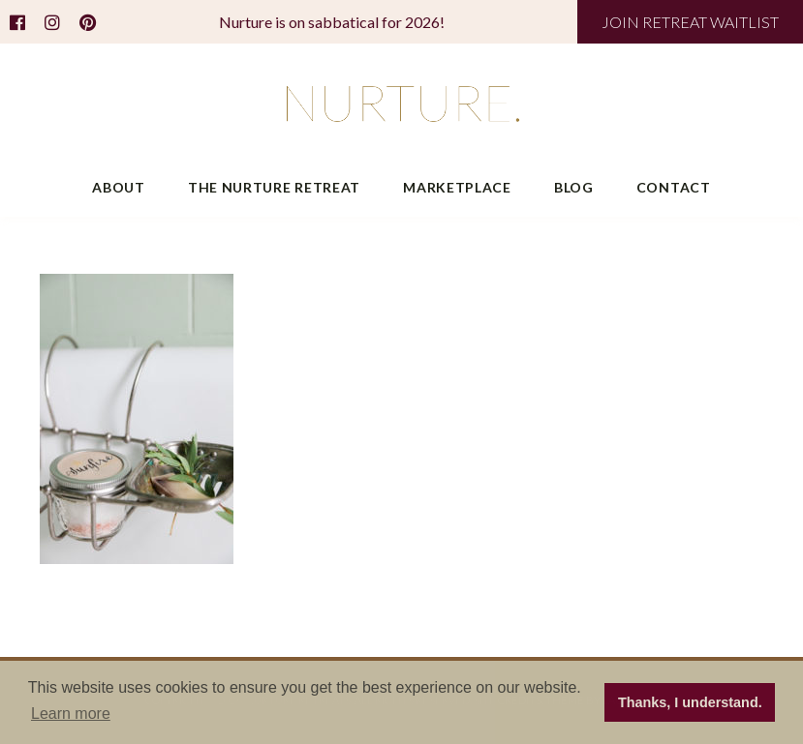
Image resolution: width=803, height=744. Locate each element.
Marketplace (457, 187)
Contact (673, 187)
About (118, 187)
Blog (574, 187)
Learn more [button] (70, 713)
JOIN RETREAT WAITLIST (690, 22)
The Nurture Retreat (274, 187)
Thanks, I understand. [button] (690, 702)
